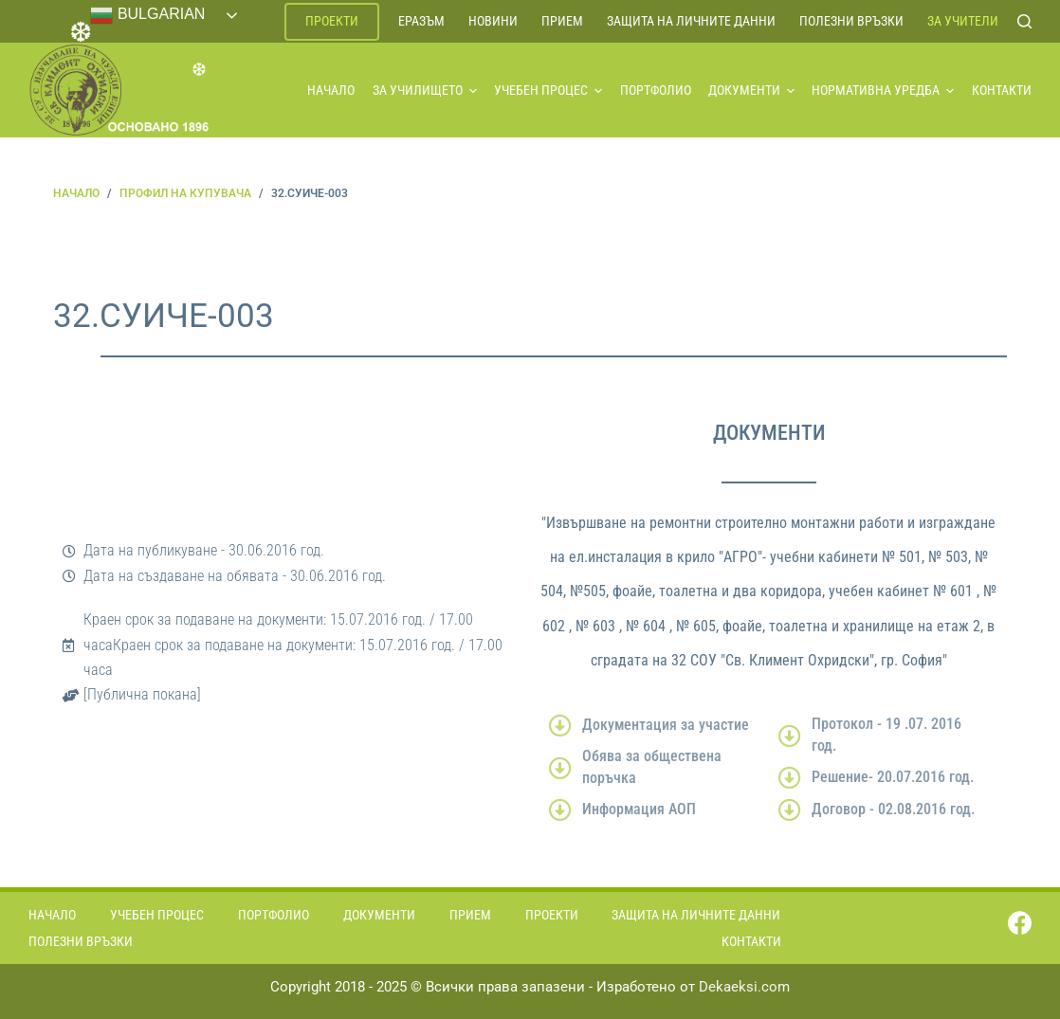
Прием (562, 20)
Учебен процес (548, 90)
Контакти (1002, 90)
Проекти (331, 20)
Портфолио (655, 90)
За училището (425, 90)
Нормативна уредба (883, 90)
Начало (331, 90)
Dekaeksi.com (744, 986)
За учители (962, 20)
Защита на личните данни (691, 20)
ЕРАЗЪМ (421, 20)
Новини (493, 20)
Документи (751, 90)
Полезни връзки (851, 20)
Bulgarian (147, 15)
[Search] (1024, 21)
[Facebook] (1020, 923)
